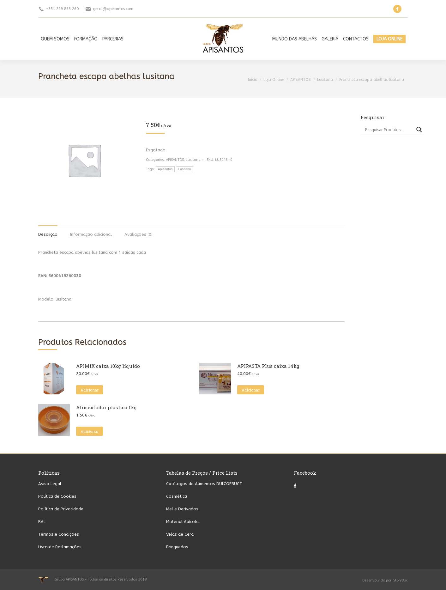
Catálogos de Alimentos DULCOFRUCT (204, 483)
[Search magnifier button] (419, 129)
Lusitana (193, 160)
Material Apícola (182, 521)
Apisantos (165, 169)
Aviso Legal (49, 483)
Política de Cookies (57, 496)
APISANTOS (175, 160)
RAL (41, 521)
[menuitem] (55, 39)
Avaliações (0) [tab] (138, 234)
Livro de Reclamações (59, 546)
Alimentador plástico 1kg (106, 407)
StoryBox (400, 580)
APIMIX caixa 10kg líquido (108, 366)
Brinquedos (177, 546)
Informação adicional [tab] (91, 234)
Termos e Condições (58, 534)
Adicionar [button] (90, 389)
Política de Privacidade (60, 509)
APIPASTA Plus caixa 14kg (268, 366)
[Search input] (389, 129)
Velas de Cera (180, 534)
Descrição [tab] (47, 234)
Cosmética (176, 496)
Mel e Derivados (182, 509)
